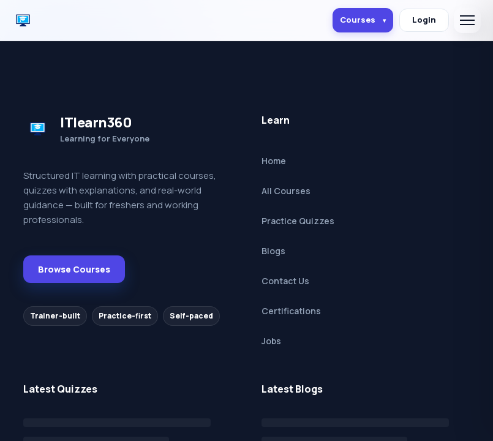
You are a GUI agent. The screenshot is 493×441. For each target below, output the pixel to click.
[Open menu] (467, 20)
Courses (363, 19)
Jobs (271, 341)
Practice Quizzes (298, 221)
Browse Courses (74, 269)
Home (274, 161)
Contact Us (285, 281)
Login (424, 19)
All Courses (286, 191)
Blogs (273, 251)
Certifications (291, 311)
